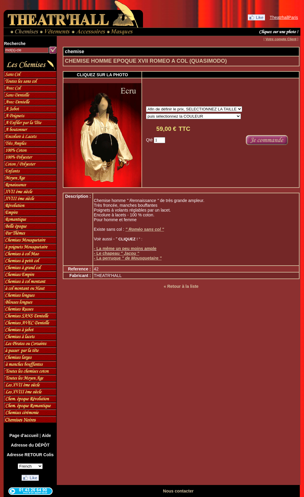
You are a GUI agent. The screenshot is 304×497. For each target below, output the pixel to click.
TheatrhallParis (284, 17)
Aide (46, 435)
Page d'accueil (23, 435)
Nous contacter (178, 491)
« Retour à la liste (181, 286)
